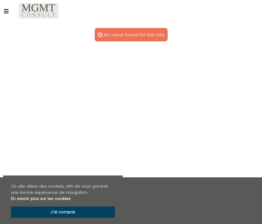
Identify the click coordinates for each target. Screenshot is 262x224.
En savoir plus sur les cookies (40, 199)
